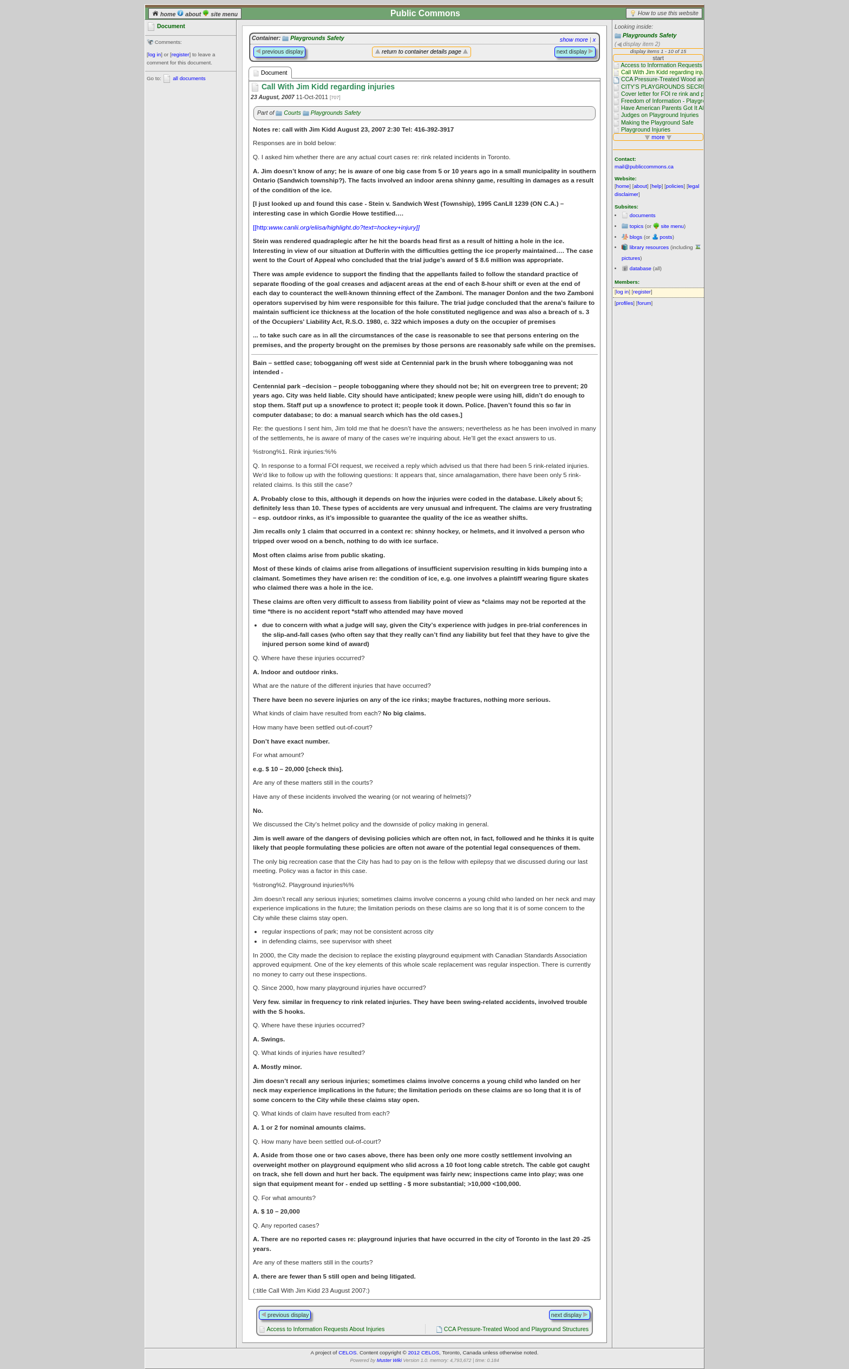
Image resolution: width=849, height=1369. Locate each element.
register (181, 54)
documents (643, 215)
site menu (220, 14)
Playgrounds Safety (650, 35)
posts (665, 237)
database (640, 268)
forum (644, 303)
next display (575, 51)
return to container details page (421, 51)
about (190, 14)
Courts (292, 112)
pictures (631, 258)
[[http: (336, 227)
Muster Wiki (389, 1360)
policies (675, 186)
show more (574, 39)
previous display (279, 51)
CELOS (347, 1352)
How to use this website (668, 13)
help (656, 186)
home (164, 14)
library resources (649, 247)
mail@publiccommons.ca (644, 167)
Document (270, 72)
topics (637, 226)
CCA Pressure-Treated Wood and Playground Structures (516, 1329)
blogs (636, 237)
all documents (189, 78)
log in (154, 54)
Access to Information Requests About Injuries (325, 1329)
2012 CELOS (423, 1352)
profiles (625, 303)
